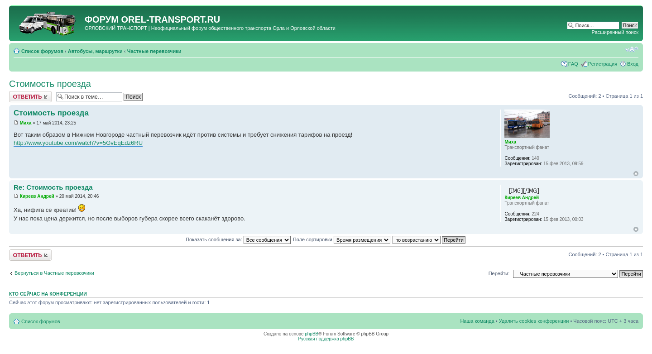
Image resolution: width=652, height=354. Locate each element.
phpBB (311, 333)
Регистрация (602, 64)
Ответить (30, 96)
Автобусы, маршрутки (95, 51)
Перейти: (499, 273)
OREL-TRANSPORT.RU (170, 19)
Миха (26, 122)
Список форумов (42, 51)
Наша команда (477, 321)
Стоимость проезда (50, 84)
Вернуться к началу (635, 173)
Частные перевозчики (154, 51)
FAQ (573, 64)
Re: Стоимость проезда (53, 187)
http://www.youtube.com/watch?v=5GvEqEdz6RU (78, 142)
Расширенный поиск (614, 32)
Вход (632, 64)
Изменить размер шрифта (631, 49)
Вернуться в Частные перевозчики (54, 273)
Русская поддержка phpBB (326, 338)
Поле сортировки (341, 239)
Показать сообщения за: (238, 239)
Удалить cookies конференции (534, 321)
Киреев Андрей (37, 196)
